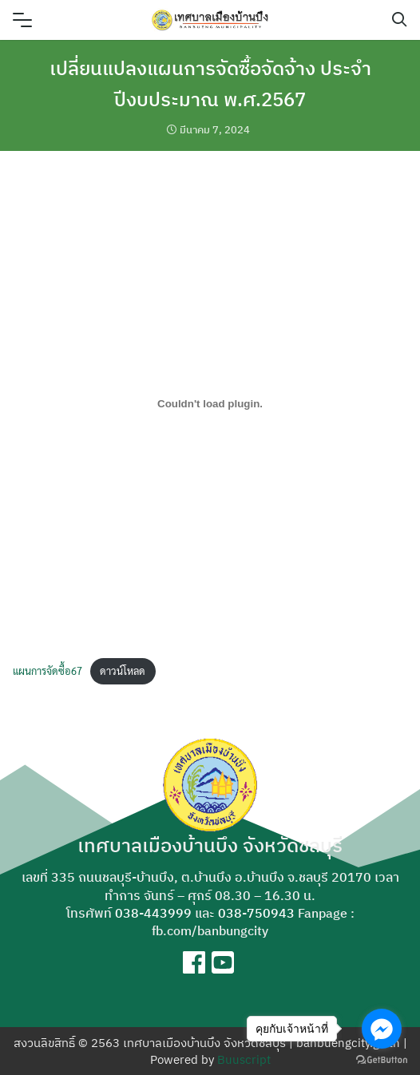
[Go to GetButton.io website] (381, 1059)
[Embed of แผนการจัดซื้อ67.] (210, 403)
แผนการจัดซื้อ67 (47, 670)
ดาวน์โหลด (122, 670)
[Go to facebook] (382, 1029)
